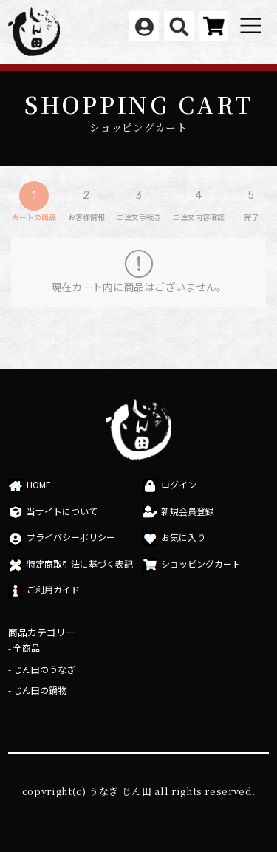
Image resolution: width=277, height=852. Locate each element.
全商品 (26, 647)
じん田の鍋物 (39, 690)
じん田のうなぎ (44, 669)
